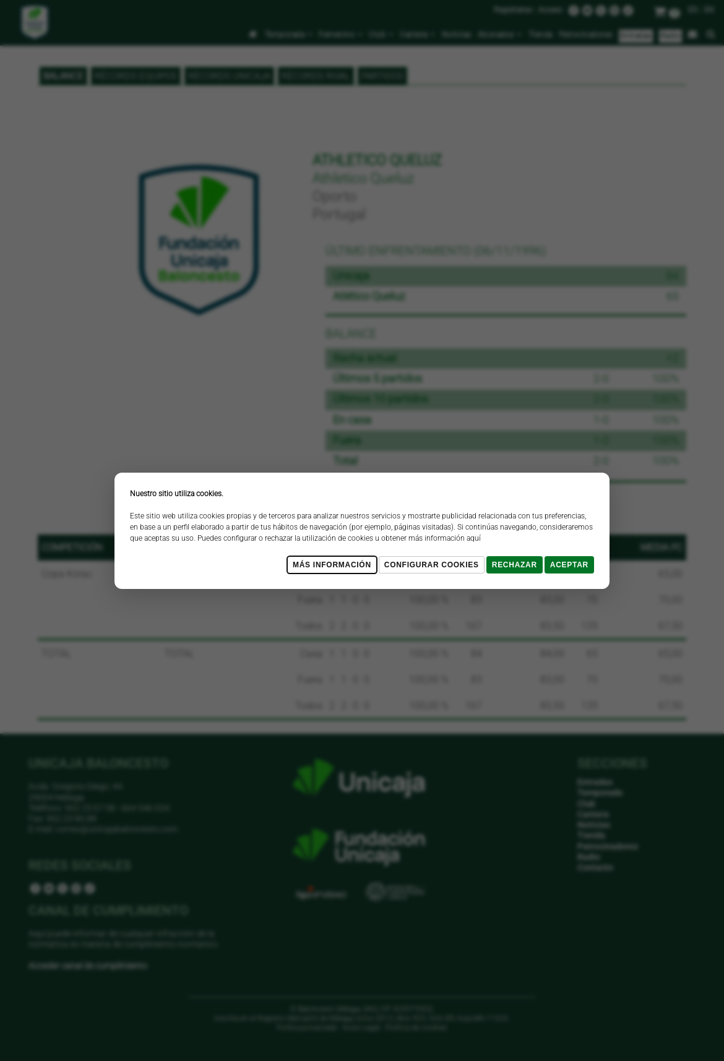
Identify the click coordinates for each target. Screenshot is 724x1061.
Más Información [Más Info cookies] (332, 565)
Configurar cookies (431, 565)
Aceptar (569, 565)
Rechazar (514, 565)
